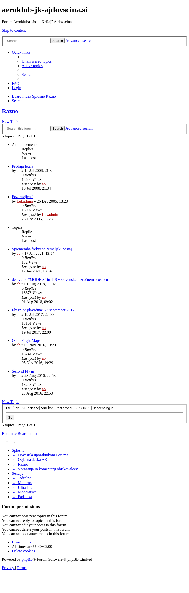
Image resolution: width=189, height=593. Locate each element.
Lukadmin (25, 201)
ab (18, 171)
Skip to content (14, 30)
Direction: (94, 408)
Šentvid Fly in (23, 371)
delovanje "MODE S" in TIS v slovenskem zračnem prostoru (60, 279)
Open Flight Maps (26, 341)
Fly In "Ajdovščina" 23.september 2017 (43, 310)
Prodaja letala (22, 166)
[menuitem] (37, 61)
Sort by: (57, 408)
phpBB (27, 559)
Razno (10, 111)
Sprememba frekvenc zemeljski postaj (42, 249)
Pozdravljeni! (22, 197)
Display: (23, 408)
